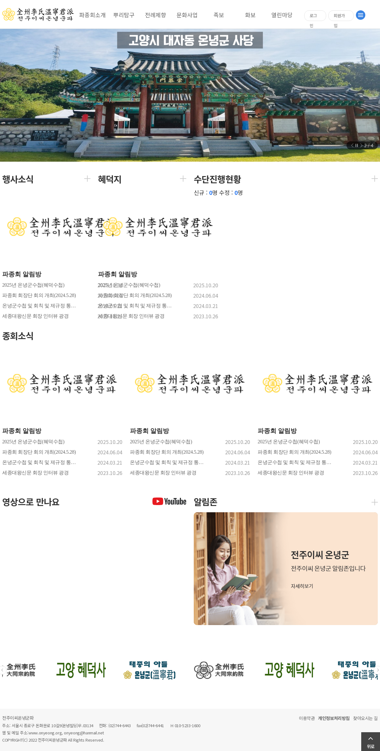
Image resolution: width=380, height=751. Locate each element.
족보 (218, 15)
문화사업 (187, 15)
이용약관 (307, 718)
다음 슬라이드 (360, 145)
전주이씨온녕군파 (18, 718)
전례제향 (155, 15)
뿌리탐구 (124, 15)
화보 (250, 15)
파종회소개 (92, 15)
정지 (357, 145)
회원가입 (339, 17)
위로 (370, 746)
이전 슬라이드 (353, 145)
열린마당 (282, 15)
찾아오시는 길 (365, 718)
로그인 (313, 17)
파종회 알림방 (22, 274)
